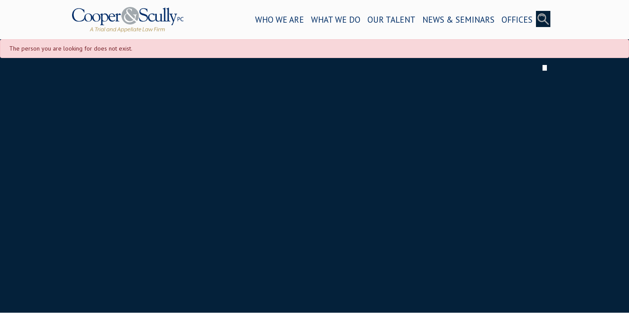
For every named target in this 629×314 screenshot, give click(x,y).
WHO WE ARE (279, 19)
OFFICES (516, 19)
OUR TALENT (391, 19)
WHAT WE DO (335, 19)
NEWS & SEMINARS (458, 19)
